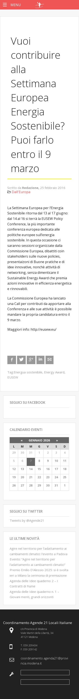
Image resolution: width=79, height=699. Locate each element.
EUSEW (12, 377)
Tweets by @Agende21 (27, 520)
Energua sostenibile (28, 372)
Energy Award (54, 372)
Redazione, (31, 188)
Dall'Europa (21, 192)
